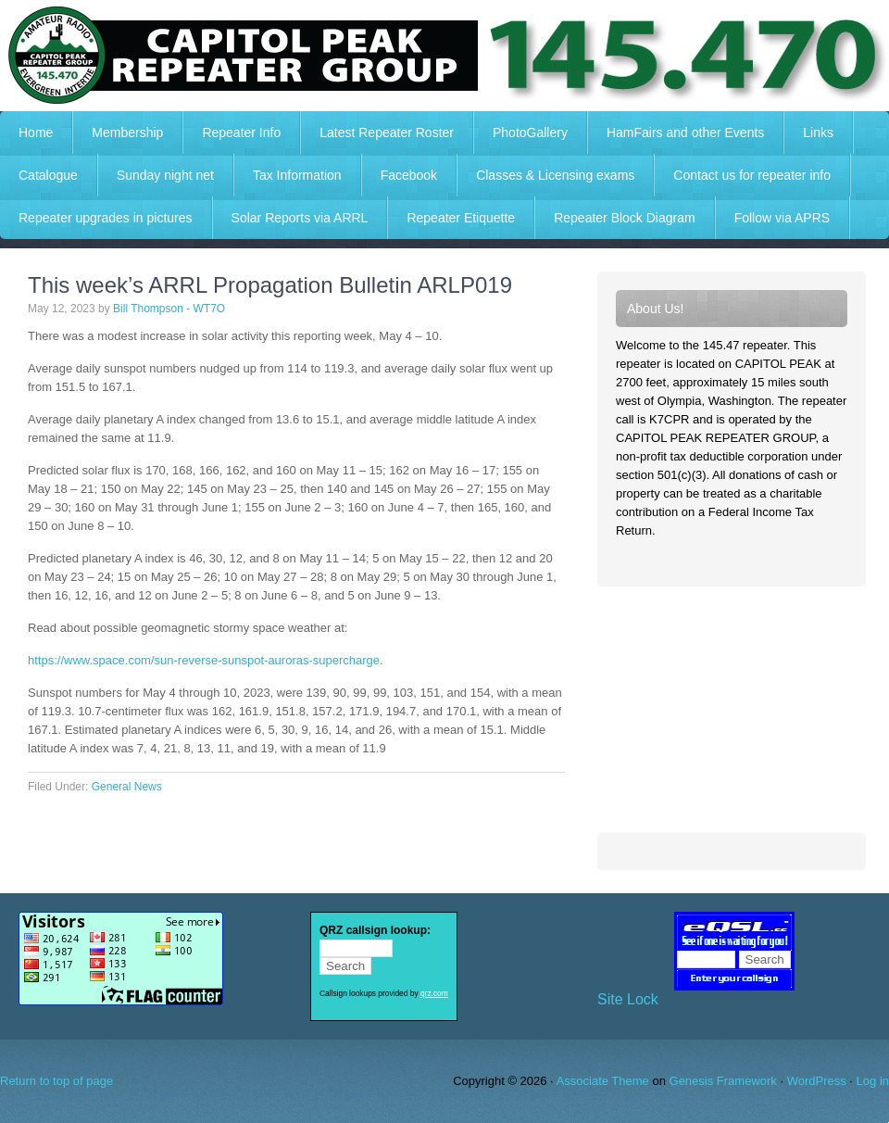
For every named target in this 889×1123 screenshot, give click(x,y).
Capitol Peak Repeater (444, 55)
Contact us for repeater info (752, 175)
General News (127, 786)
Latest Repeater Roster (386, 132)
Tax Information (297, 175)
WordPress (816, 1081)
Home (36, 132)
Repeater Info (232, 132)
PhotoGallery (530, 132)
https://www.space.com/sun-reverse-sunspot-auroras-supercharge (204, 660)
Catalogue (48, 175)
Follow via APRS (782, 217)
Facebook (409, 175)
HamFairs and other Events (676, 132)
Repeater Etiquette (461, 217)
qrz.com (434, 993)
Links (818, 132)
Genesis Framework (723, 1081)
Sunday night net (165, 175)
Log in (873, 1081)
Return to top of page (56, 1081)
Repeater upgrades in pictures (106, 217)
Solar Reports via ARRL (300, 217)
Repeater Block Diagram (624, 217)
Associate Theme (603, 1081)
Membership (127, 132)
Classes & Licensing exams (555, 175)
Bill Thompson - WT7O (169, 308)
